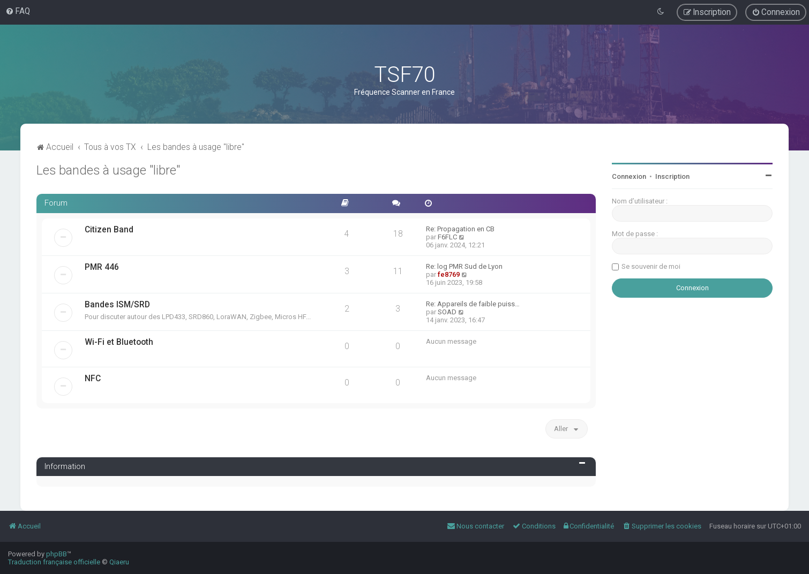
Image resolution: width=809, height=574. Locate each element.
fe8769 (449, 274)
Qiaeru (119, 562)
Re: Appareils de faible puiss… (473, 304)
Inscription (672, 176)
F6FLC (447, 237)
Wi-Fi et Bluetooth (119, 342)
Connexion (629, 176)
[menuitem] (18, 11)
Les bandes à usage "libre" (108, 170)
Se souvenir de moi (650, 266)
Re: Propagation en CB (460, 229)
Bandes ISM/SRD (117, 304)
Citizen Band (109, 230)
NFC (93, 378)
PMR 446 (102, 267)
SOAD (447, 312)
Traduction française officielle (54, 562)
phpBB (56, 554)
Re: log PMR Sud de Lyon (464, 266)
